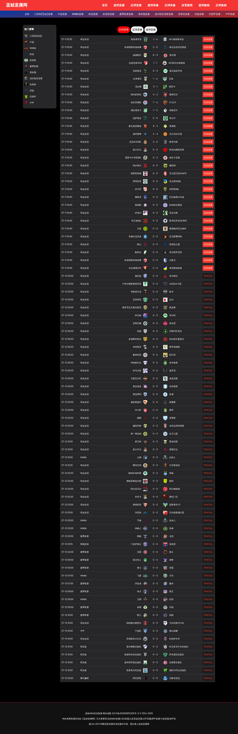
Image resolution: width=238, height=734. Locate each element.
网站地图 (107, 713)
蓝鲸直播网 (16, 5)
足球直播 (136, 5)
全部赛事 (124, 29)
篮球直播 (119, 5)
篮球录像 (153, 5)
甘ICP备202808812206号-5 (125, 713)
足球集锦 (221, 5)
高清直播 (208, 39)
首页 (104, 5)
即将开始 (208, 275)
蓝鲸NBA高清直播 (93, 713)
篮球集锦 (204, 5)
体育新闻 (187, 5)
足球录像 (170, 5)
